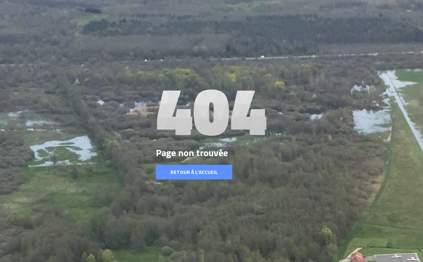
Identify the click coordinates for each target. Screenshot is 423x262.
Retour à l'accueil (194, 172)
